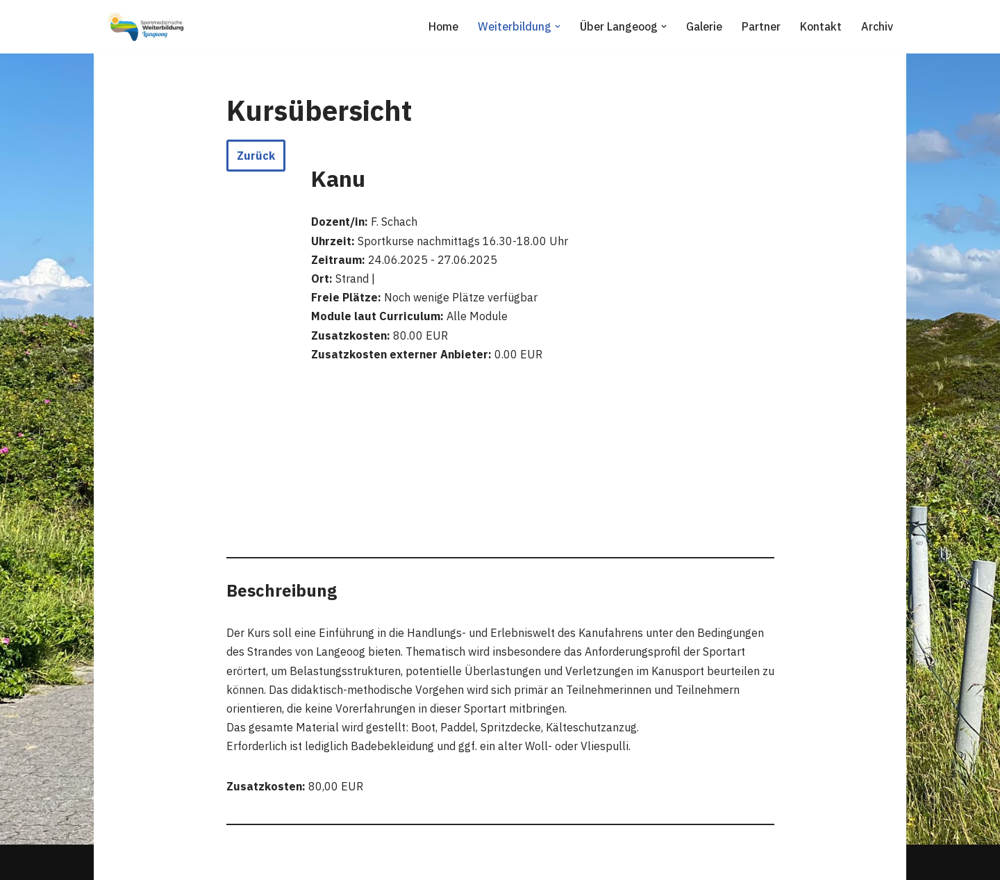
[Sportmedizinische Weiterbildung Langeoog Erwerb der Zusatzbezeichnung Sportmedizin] (146, 27)
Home (443, 26)
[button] (557, 26)
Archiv (877, 26)
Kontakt (821, 26)
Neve (117, 862)
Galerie (704, 26)
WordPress (247, 862)
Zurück (256, 156)
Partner (761, 26)
